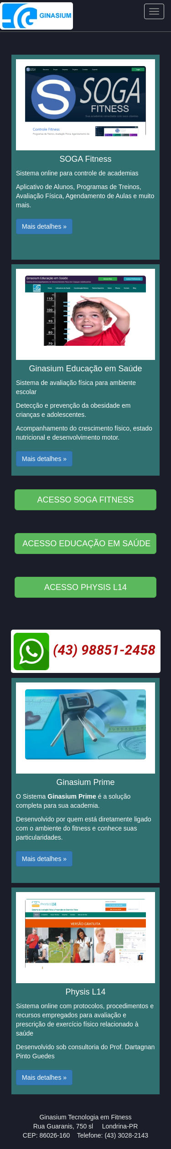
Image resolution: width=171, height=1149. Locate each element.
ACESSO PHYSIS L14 (85, 587)
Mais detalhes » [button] (44, 226)
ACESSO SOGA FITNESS (85, 499)
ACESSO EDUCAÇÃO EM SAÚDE (86, 543)
